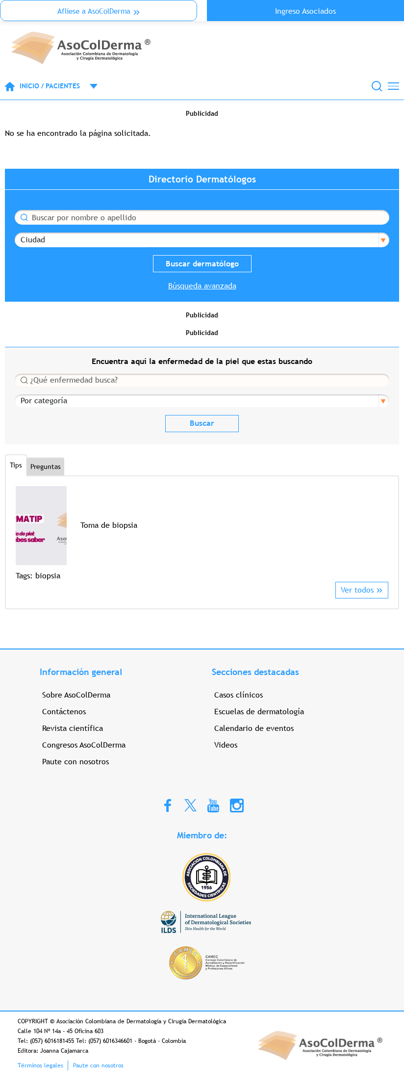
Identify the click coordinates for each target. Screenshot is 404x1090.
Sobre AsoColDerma (76, 695)
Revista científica (72, 728)
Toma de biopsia (108, 525)
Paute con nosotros (75, 761)
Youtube (213, 805)
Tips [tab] (16, 465)
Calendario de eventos (254, 728)
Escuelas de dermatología (259, 711)
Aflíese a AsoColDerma (93, 11)
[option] (202, 534)
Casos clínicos (238, 695)
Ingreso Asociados (305, 11)
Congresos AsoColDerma (84, 745)
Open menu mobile (89, 86)
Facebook (167, 805)
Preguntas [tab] (45, 466)
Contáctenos (64, 711)
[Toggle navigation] (393, 86)
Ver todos (357, 590)
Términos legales (40, 1065)
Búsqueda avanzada (202, 285)
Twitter (190, 804)
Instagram (236, 805)
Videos (225, 745)
